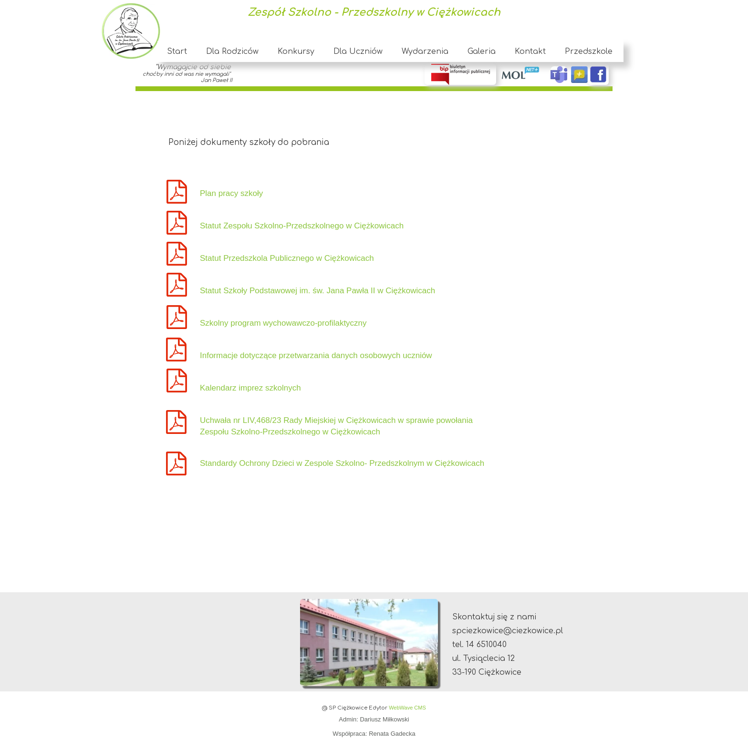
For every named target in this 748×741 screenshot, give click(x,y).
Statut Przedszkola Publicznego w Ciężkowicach (287, 258)
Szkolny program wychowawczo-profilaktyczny (283, 323)
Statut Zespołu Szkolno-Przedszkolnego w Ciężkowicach (302, 225)
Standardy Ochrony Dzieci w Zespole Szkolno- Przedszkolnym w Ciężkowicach (343, 463)
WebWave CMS (407, 707)
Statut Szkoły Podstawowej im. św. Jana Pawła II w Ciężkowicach (317, 290)
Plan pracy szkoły (231, 193)
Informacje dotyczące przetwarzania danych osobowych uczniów (316, 355)
